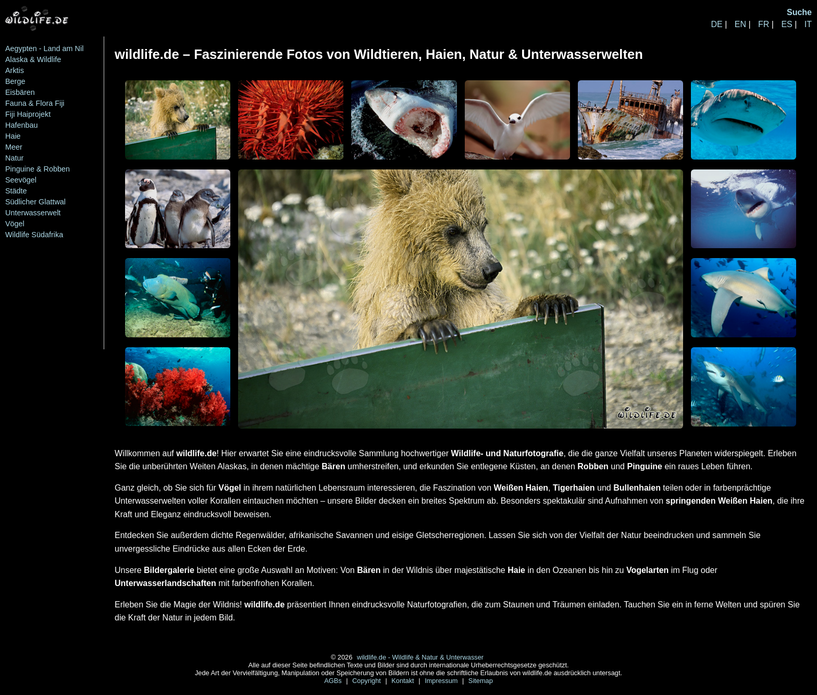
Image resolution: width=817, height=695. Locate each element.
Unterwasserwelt (32, 213)
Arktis (14, 70)
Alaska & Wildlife (33, 59)
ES (786, 24)
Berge (15, 81)
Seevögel (20, 180)
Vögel (14, 224)
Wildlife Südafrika (34, 234)
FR (763, 24)
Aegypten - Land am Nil (44, 48)
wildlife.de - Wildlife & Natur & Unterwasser (420, 657)
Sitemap (480, 681)
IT (808, 24)
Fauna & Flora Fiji (35, 103)
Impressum (442, 681)
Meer (13, 147)
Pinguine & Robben (37, 169)
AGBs (333, 681)
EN (740, 24)
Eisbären (20, 92)
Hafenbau (21, 125)
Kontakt (403, 681)
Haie (13, 136)
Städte (16, 191)
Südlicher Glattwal (35, 202)
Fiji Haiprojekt (28, 114)
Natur (14, 158)
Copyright (367, 681)
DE (716, 24)
